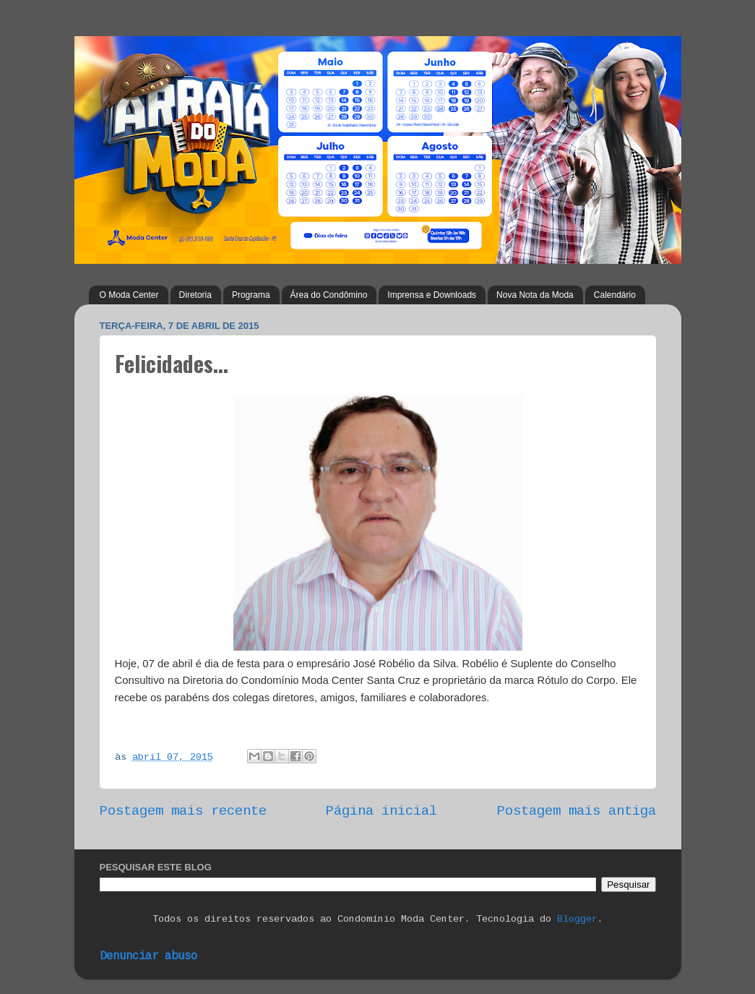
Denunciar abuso (148, 956)
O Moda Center (129, 295)
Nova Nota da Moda (535, 295)
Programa (251, 295)
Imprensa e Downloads (431, 295)
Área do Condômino (329, 295)
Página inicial (381, 812)
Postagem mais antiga (576, 812)
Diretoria (195, 295)
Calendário (615, 295)
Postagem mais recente (183, 812)
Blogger (577, 920)
